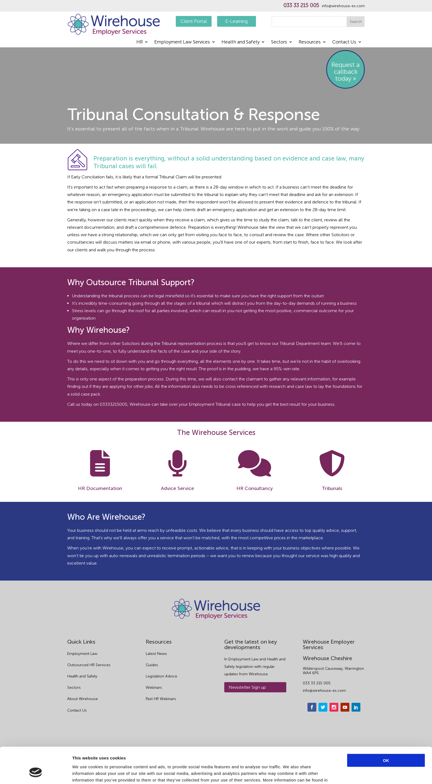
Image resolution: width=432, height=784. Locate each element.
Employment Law (82, 653)
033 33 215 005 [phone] (317, 683)
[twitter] (322, 707)
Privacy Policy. (95, 755)
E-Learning (236, 21)
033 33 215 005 (301, 5)
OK (386, 729)
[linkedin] (356, 707)
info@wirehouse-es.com (343, 6)
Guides (152, 665)
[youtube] (345, 707)
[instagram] (334, 707)
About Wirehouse (82, 698)
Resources (310, 42)
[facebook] (311, 707)
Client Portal (193, 21)
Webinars (154, 687)
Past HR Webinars (161, 698)
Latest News (156, 653)
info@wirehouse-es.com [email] (324, 690)
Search (356, 21)
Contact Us (344, 42)
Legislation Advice (161, 676)
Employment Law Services (182, 42)
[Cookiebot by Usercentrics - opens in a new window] (36, 773)
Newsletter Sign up (247, 687)
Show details (289, 773)
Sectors (279, 42)
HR (139, 42)
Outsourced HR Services (88, 665)
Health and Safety (241, 42)
